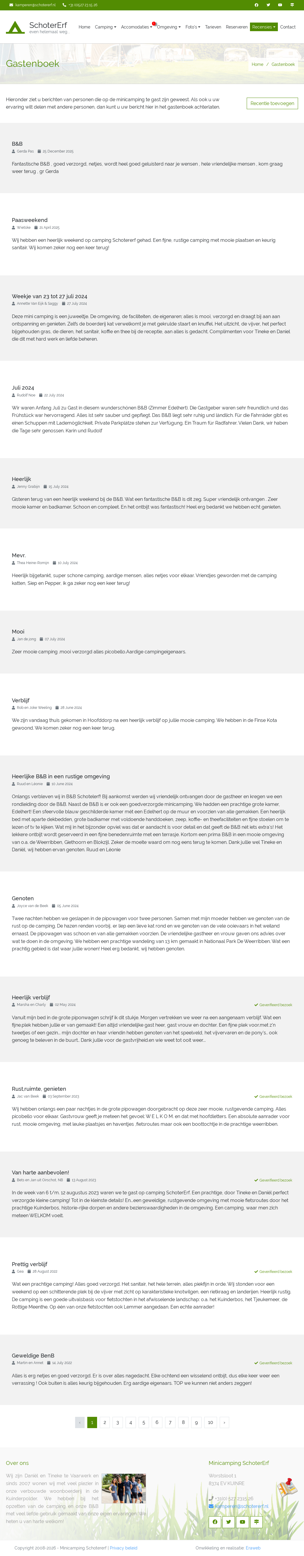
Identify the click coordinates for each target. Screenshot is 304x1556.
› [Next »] (224, 1422)
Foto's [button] (191, 27)
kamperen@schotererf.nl (238, 1506)
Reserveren (237, 27)
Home (84, 27)
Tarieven (213, 27)
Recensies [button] (262, 27)
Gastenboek (283, 64)
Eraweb (253, 1548)
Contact (288, 27)
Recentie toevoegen (272, 103)
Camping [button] (104, 27)
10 (210, 1422)
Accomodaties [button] (135, 27)
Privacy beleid (123, 1548)
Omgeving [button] (167, 27)
